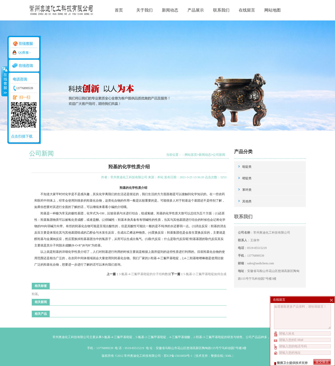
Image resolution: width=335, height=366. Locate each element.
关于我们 (144, 10)
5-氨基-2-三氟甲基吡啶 (150, 337)
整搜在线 (217, 356)
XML (228, 356)
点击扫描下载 (22, 136)
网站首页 (191, 154)
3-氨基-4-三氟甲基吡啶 (117, 337)
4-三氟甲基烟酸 (179, 337)
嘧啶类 (247, 178)
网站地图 (272, 10)
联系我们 (221, 10)
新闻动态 (170, 10)
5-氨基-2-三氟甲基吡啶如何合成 (204, 274)
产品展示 (195, 10)
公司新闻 (219, 154)
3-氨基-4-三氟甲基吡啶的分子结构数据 (145, 274)
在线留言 (247, 10)
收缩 (4, 81)
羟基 (35, 294)
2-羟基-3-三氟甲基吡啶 (208, 337)
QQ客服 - (24, 52)
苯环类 (247, 190)
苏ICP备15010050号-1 (178, 356)
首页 (119, 10)
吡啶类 (247, 167)
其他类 (247, 201)
